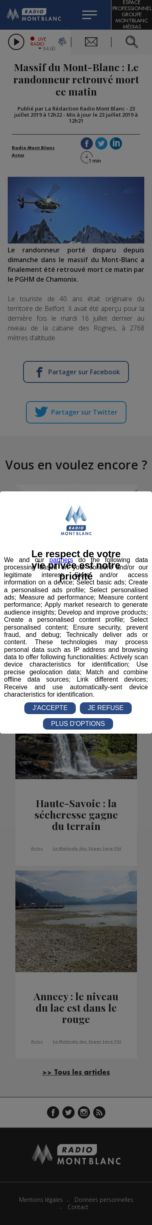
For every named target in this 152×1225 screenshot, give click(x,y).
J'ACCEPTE (50, 707)
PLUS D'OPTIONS (78, 723)
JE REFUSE (106, 707)
